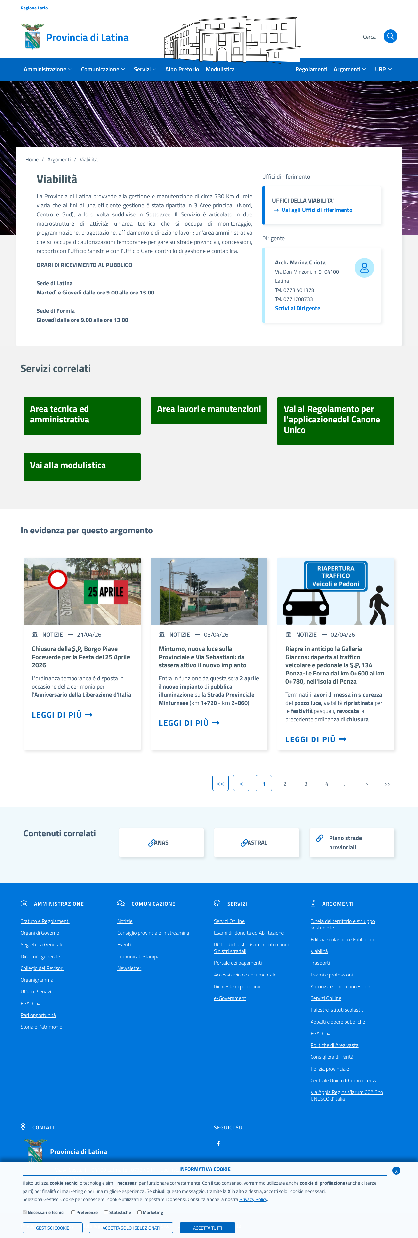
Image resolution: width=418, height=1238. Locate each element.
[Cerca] (379, 37)
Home (32, 159)
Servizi (231, 904)
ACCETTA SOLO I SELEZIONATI (131, 1227)
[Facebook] (218, 1143)
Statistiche (120, 1212)
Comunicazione (146, 904)
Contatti (39, 1127)
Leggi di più (62, 714)
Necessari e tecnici (46, 1212)
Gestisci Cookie (52, 1227)
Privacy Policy (253, 1199)
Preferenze (87, 1212)
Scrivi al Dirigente (297, 308)
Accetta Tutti (207, 1227)
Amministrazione (52, 904)
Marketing (153, 1212)
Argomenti (59, 159)
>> (388, 783)
